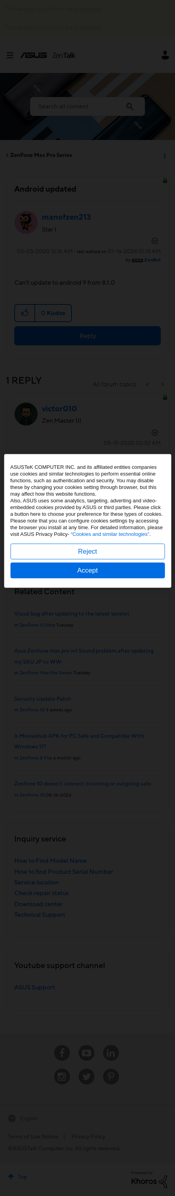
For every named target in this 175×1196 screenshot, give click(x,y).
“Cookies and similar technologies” (110, 611)
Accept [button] (87, 647)
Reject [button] (87, 628)
